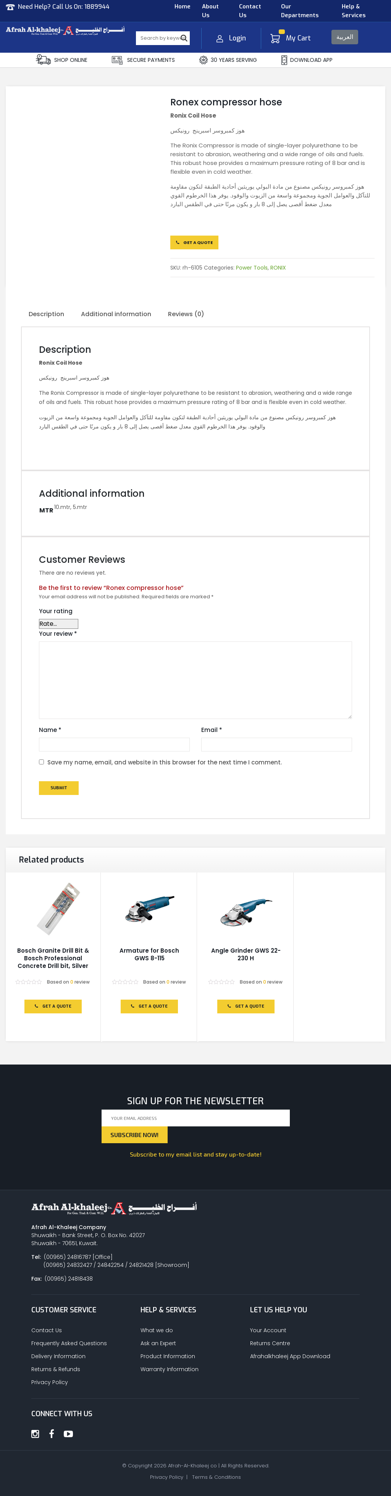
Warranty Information (170, 1369)
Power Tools (252, 267)
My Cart (290, 38)
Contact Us (250, 11)
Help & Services (353, 11)
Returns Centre (270, 1343)
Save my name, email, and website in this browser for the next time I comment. (164, 762)
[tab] (46, 314)
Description (46, 314)
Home (182, 6)
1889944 (97, 7)
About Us (210, 11)
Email (211, 730)
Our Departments (299, 11)
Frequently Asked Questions (69, 1343)
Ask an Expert (158, 1343)
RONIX (278, 267)
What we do (157, 1330)
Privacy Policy (49, 1382)
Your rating (56, 611)
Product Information (168, 1356)
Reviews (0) (186, 314)
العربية (344, 36)
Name (50, 730)
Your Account (268, 1330)
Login (231, 38)
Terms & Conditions (216, 1477)
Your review (58, 634)
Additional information (116, 314)
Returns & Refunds (55, 1369)
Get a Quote (194, 242)
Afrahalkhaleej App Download (290, 1356)
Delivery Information (58, 1356)
